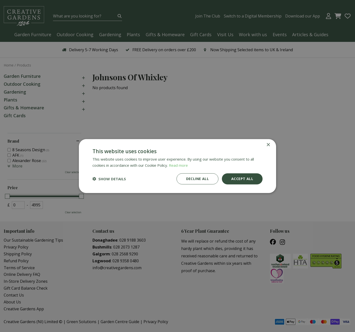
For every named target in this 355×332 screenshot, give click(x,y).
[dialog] (177, 166)
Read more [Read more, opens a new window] (178, 165)
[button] (109, 179)
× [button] (268, 145)
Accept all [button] (242, 178)
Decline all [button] (197, 178)
